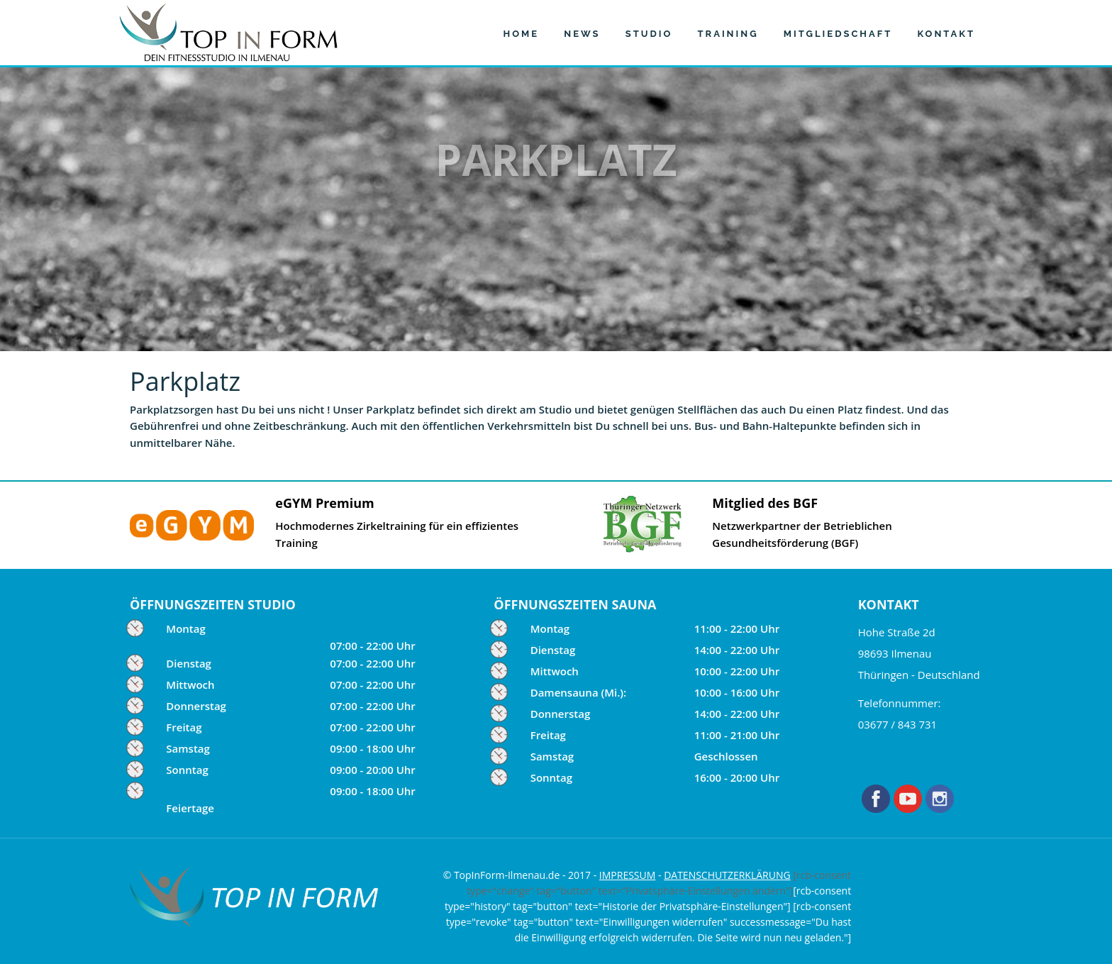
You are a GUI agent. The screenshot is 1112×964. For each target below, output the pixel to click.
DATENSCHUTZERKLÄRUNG (727, 875)
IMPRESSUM (627, 875)
